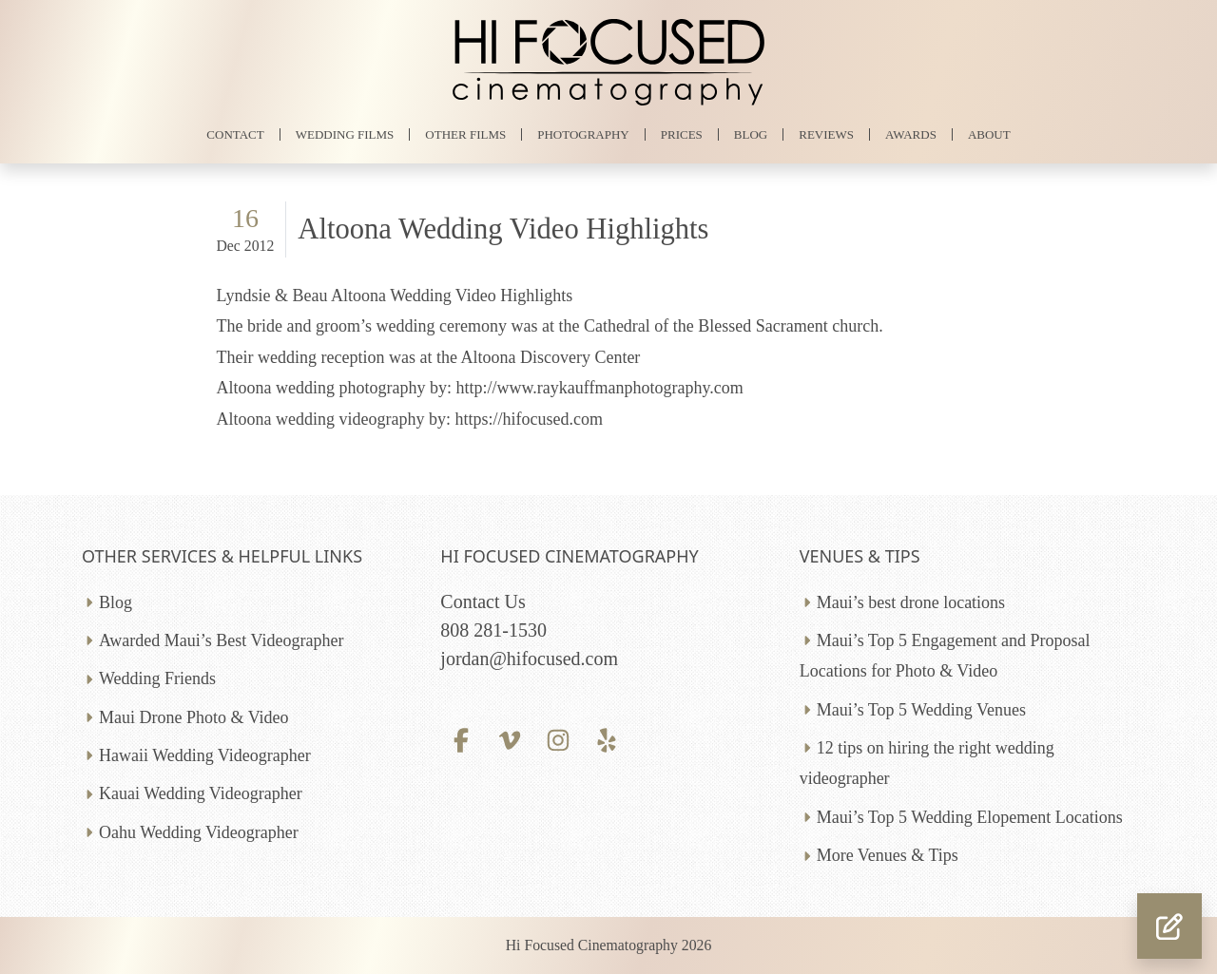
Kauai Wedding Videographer (200, 793)
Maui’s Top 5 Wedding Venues (921, 709)
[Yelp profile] (607, 738)
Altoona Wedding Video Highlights (503, 229)
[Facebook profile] (460, 738)
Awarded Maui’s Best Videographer (221, 640)
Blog (115, 602)
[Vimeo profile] (510, 738)
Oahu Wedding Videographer (199, 832)
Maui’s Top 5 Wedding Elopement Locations (970, 817)
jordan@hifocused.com (529, 658)
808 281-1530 (493, 630)
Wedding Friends (157, 678)
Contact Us (482, 601)
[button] (1169, 926)
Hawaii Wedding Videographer (205, 755)
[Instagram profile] (558, 738)
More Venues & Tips (887, 855)
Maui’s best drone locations (911, 602)
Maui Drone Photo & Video (194, 717)
